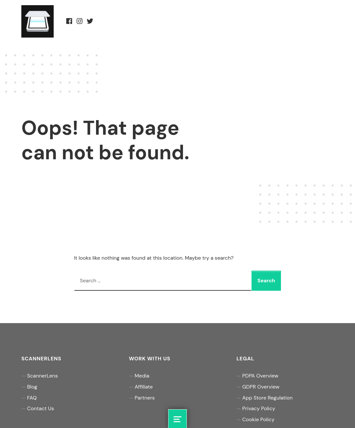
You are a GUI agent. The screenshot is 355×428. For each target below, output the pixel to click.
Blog (32, 386)
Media (142, 375)
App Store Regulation (267, 397)
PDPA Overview (260, 375)
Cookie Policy (258, 419)
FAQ (32, 397)
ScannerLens (42, 375)
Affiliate (144, 386)
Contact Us (40, 408)
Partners (145, 397)
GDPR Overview (260, 386)
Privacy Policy (258, 408)
